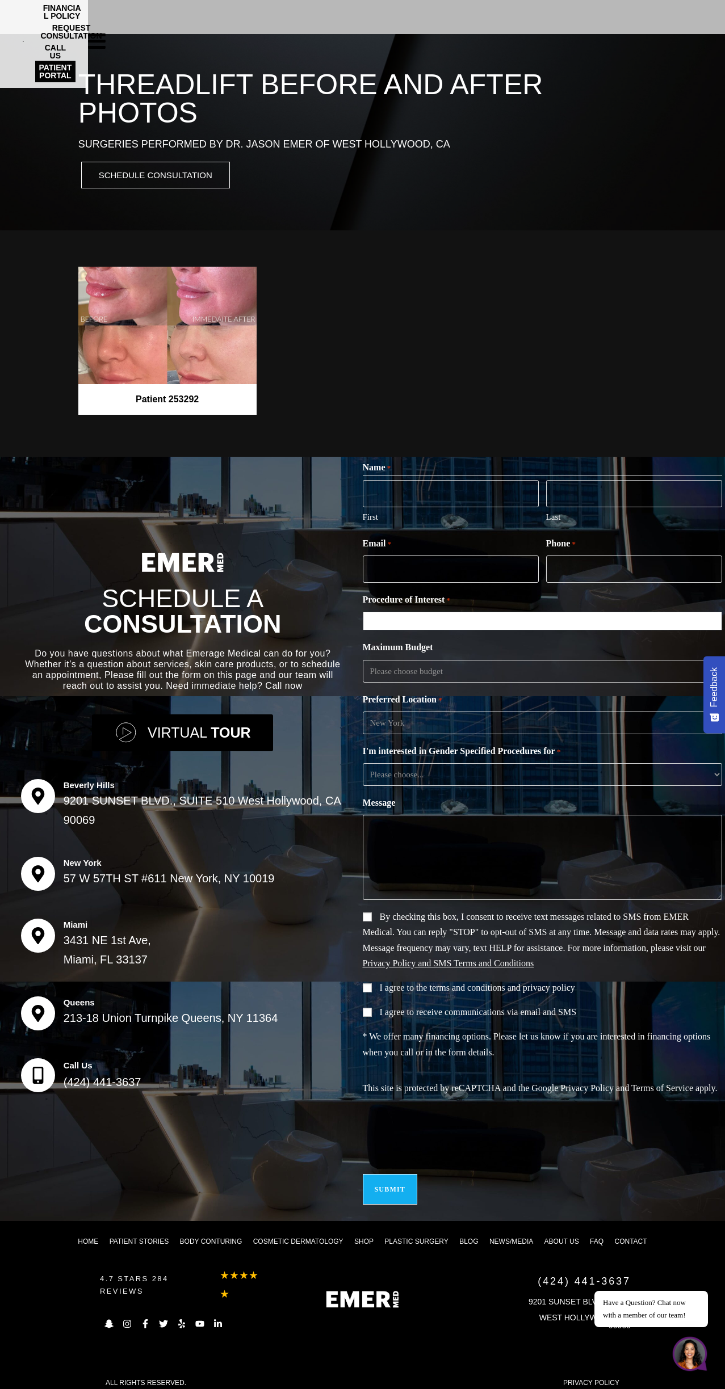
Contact (630, 1233)
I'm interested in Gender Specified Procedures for (462, 750)
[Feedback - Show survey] (714, 694)
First (371, 516)
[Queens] (38, 1010)
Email (377, 544)
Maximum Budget (398, 645)
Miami (76, 921)
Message (379, 801)
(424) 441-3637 (102, 1078)
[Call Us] (38, 1072)
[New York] (38, 870)
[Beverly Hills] (38, 793)
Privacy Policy (587, 1086)
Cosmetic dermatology (298, 1233)
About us (561, 1233)
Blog (468, 1233)
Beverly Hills (89, 781)
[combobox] (544, 619)
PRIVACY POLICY (591, 1374)
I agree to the (477, 986)
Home (88, 1233)
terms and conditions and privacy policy (502, 986)
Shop (364, 1233)
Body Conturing (211, 1233)
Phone (561, 544)
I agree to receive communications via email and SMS (478, 1010)
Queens (79, 999)
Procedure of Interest (407, 598)
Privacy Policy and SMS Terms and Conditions (448, 961)
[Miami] (38, 932)
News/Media (511, 1233)
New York (83, 859)
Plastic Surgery (416, 1233)
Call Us (78, 1062)
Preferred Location (402, 698)
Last (553, 516)
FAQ (597, 1233)
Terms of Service (662, 1086)
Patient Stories (139, 1233)
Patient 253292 (167, 401)
